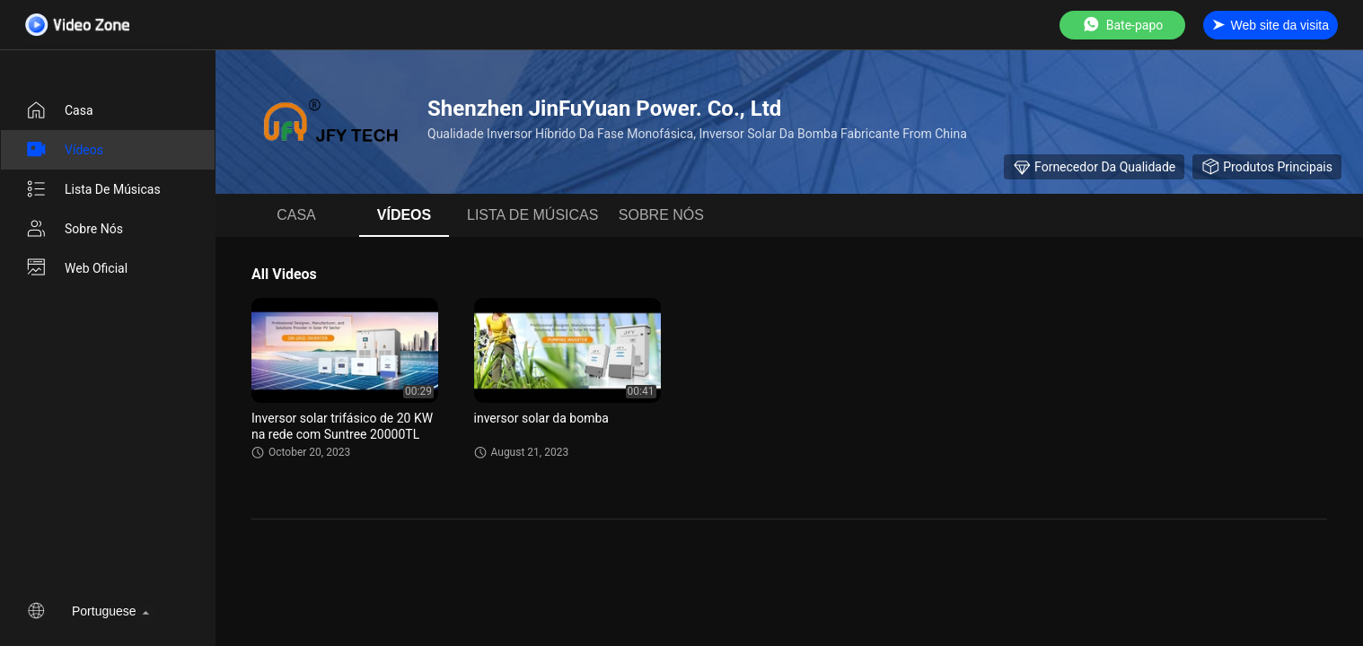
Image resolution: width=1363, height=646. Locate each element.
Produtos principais (1266, 167)
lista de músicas (93, 189)
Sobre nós (74, 229)
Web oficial (76, 268)
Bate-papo (1122, 24)
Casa (59, 110)
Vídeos (64, 150)
